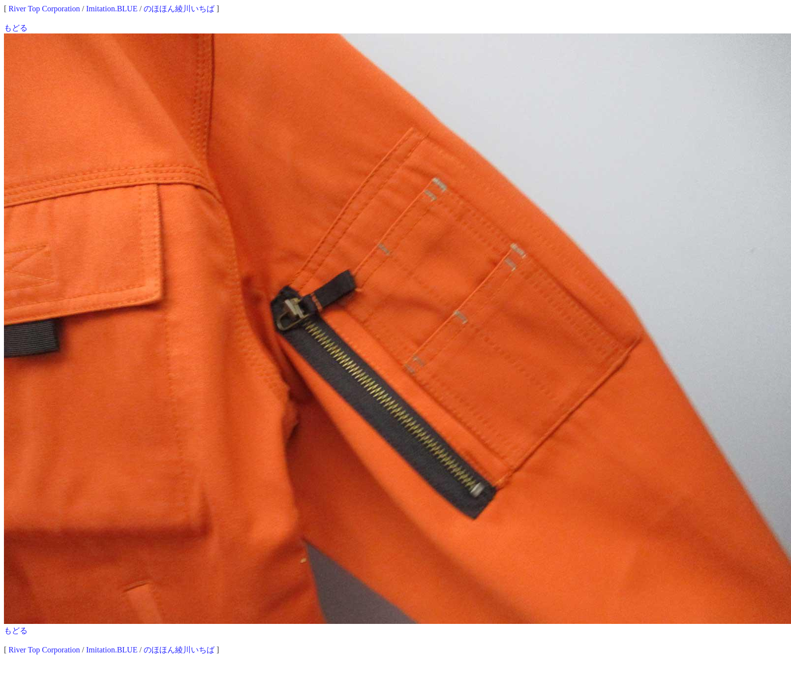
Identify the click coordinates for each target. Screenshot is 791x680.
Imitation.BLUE (111, 8)
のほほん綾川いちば (179, 8)
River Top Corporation (44, 8)
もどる (16, 28)
